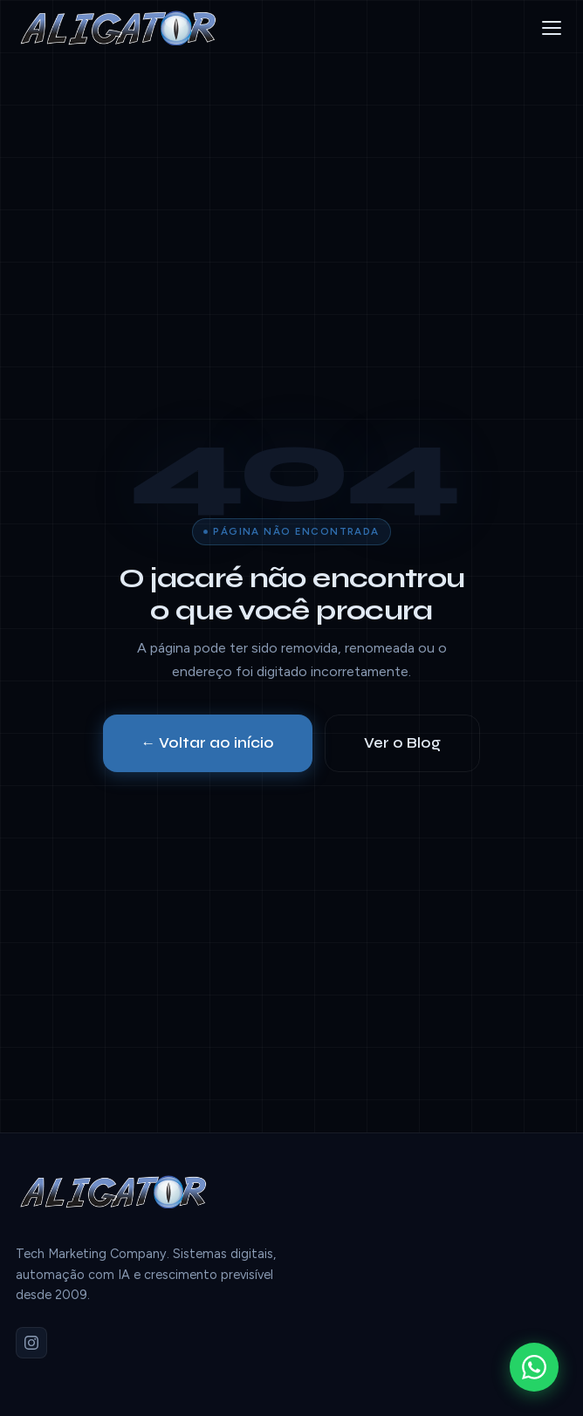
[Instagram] (31, 1342)
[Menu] (551, 28)
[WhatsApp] (534, 1367)
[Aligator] (125, 27)
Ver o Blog (402, 743)
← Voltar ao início (208, 743)
